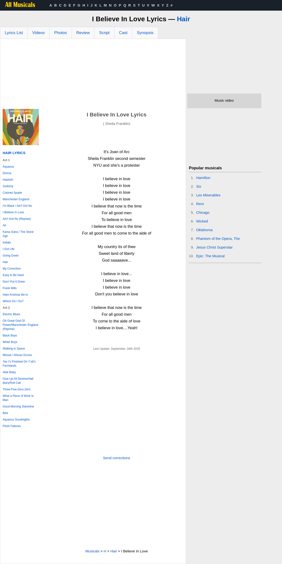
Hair (183, 19)
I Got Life (8, 249)
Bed (5, 413)
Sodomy (8, 186)
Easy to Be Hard (13, 275)
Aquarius (8, 166)
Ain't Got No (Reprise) (17, 219)
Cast (123, 32)
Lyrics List (14, 32)
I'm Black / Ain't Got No (17, 205)
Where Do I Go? (13, 301)
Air (4, 225)
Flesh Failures (12, 426)
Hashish (8, 179)
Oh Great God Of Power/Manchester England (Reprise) (20, 325)
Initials (7, 242)
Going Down (11, 255)
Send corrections (116, 458)
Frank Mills (10, 288)
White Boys (10, 342)
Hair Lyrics (14, 153)
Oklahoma (204, 230)
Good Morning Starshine (18, 406)
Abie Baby (9, 372)
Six (198, 186)
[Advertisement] (93, 75)
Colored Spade (12, 192)
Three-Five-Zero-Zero (16, 389)
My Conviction (12, 268)
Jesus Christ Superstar (214, 247)
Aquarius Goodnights (16, 419)
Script (104, 32)
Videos (38, 32)
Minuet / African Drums (17, 355)
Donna (7, 173)
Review (83, 32)
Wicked (202, 221)
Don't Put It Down (14, 281)
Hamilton (203, 178)
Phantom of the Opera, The (218, 238)
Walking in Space (14, 348)
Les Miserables (208, 195)
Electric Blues (11, 314)
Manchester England (16, 199)
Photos (60, 32)
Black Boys (10, 335)
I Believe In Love (13, 212)
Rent (200, 204)
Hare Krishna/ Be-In (15, 294)
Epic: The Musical (210, 256)
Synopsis (145, 32)
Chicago (202, 212)
